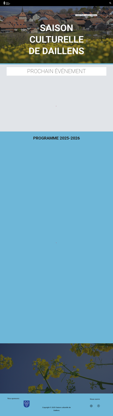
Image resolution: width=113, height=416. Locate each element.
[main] (56, 16)
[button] (110, 3)
